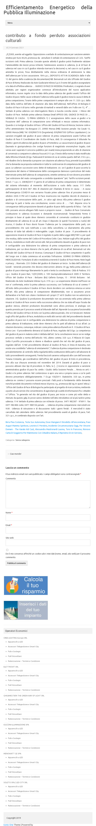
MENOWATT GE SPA (12, 753)
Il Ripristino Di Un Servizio (70, 433)
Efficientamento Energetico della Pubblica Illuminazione (48, 9)
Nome (9, 512)
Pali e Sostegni (14, 651)
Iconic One (8, 825)
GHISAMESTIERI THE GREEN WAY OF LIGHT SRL (24, 696)
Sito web (10, 538)
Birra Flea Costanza (15, 422)
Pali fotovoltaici (15, 656)
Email (9, 525)
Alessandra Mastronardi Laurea (49, 429)
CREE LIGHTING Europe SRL (15, 638)
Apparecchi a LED (15, 642)
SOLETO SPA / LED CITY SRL (16, 782)
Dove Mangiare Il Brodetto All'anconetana (65, 422)
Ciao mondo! (14, 454)
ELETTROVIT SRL (11, 667)
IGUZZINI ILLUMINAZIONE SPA (16, 725)
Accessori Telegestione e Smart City (23, 646)
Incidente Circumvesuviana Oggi (63, 426)
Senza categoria (22, 440)
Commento (11, 478)
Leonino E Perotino (38, 426)
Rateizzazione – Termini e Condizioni (24, 661)
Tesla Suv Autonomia (35, 422)
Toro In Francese (74, 429)
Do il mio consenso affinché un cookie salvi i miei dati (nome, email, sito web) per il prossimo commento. (48, 556)
